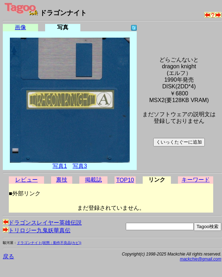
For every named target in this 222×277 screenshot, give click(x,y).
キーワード (195, 180)
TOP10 (125, 180)
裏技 (61, 180)
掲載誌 (93, 180)
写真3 (80, 166)
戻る (8, 256)
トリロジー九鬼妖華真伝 (36, 230)
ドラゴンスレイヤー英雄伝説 (42, 223)
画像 (20, 27)
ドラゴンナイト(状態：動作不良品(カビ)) (49, 243)
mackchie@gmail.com (200, 259)
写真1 (60, 166)
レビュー (26, 180)
